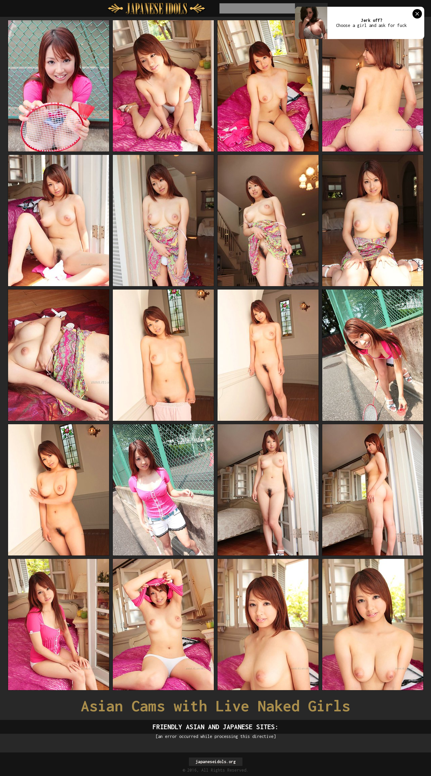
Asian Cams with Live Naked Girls (215, 706)
